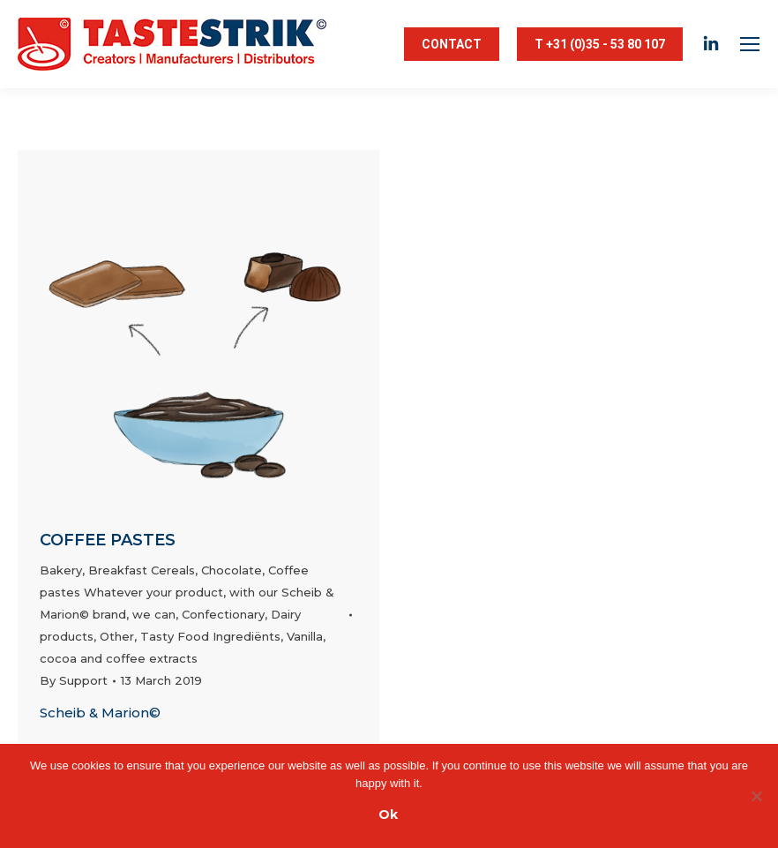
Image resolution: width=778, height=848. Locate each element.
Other (117, 636)
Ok (388, 814)
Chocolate (231, 570)
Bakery (61, 570)
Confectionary (223, 614)
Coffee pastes (108, 540)
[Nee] (756, 796)
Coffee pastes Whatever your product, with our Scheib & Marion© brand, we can (187, 592)
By (74, 680)
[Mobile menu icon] (749, 44)
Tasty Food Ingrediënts (210, 636)
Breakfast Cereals (141, 570)
